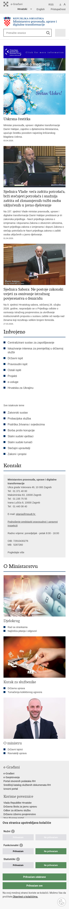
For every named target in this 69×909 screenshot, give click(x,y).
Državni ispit (15, 358)
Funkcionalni (11, 845)
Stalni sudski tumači (20, 442)
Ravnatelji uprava (17, 753)
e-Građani (8, 773)
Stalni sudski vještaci (21, 436)
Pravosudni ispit (17, 364)
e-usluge (13, 381)
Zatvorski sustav (18, 412)
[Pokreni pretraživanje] (48, 33)
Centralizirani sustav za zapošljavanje (31, 342)
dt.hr (32, 514)
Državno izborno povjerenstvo (19, 814)
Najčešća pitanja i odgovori (22, 631)
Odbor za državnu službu (17, 810)
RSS (51, 4)
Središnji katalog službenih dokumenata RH (27, 785)
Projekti (12, 376)
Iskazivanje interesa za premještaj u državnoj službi (35, 350)
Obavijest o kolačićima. (25, 896)
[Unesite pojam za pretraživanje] (19, 33)
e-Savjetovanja (11, 777)
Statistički (9, 859)
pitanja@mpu (23, 514)
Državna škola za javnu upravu (20, 806)
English (41, 9)
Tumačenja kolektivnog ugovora (25, 692)
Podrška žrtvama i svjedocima (26, 424)
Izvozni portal (10, 788)
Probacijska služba (19, 418)
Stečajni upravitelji (19, 448)
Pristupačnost (58, 9)
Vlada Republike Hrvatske (17, 802)
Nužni (6, 831)
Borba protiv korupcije (21, 430)
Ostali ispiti (14, 370)
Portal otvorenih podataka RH (19, 781)
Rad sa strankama (18, 627)
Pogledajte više (16, 552)
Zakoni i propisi (17, 454)
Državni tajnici (15, 749)
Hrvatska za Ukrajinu (21, 387)
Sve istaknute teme (13, 405)
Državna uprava (16, 688)
